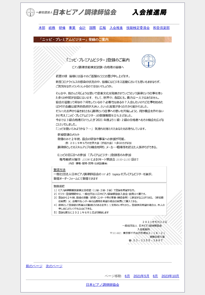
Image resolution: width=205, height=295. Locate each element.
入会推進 (116, 28)
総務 (52, 28)
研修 (62, 28)
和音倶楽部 (161, 28)
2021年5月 (141, 276)
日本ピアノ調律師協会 (102, 285)
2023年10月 (170, 276)
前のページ (34, 266)
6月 (127, 276)
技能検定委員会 (138, 28)
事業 (72, 28)
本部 (42, 28)
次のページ (54, 266)
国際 (92, 28)
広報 (102, 28)
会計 (82, 28)
